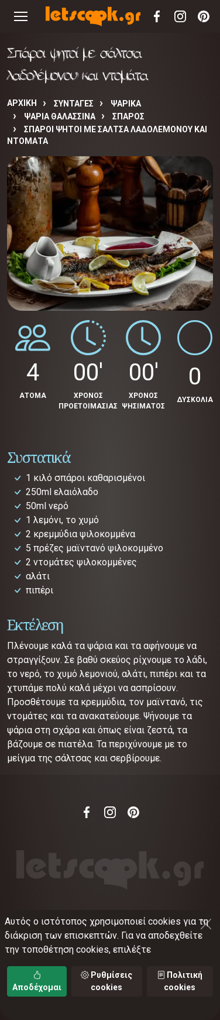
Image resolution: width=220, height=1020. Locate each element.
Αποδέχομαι (36, 981)
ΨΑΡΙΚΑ (126, 103)
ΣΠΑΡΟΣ (128, 116)
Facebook (156, 16)
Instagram (180, 16)
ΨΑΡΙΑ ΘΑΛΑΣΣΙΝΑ (59, 116)
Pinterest (203, 16)
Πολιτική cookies (179, 981)
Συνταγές (74, 103)
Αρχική (22, 103)
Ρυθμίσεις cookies (106, 981)
